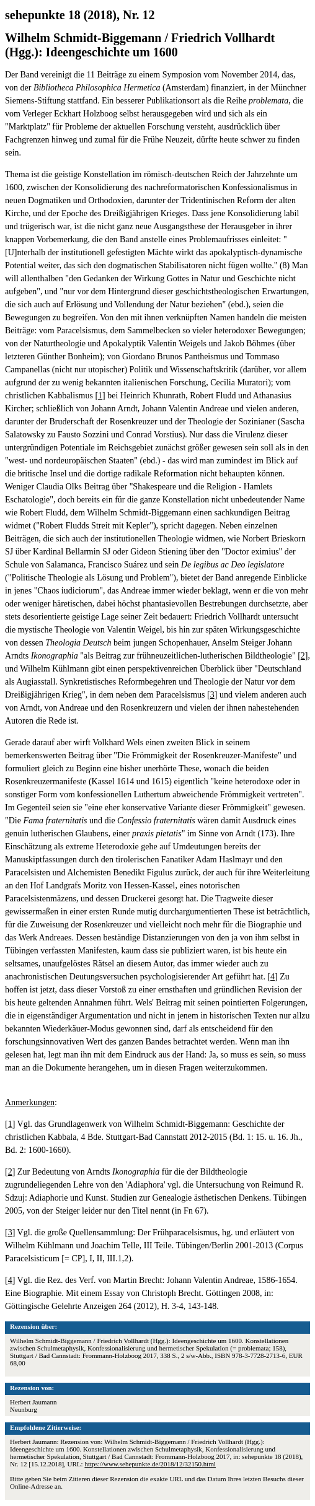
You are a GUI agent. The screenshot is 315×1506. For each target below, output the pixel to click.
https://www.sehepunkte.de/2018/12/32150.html (150, 1464)
